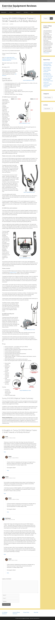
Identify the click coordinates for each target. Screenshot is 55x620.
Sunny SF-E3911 (13, 272)
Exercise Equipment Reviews (19, 5)
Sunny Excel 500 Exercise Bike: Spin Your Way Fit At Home (48, 75)
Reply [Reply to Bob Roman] (5, 554)
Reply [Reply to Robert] (8, 470)
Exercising (27, 12)
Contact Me (49, 1)
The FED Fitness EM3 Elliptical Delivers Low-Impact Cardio (47, 64)
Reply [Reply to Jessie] (5, 451)
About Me (52, 1)
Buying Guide (4, 12)
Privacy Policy (3, 1)
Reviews (12, 12)
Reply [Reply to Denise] (5, 493)
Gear (33, 12)
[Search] (51, 18)
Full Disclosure (46, 52)
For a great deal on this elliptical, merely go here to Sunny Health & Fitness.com (9, 59)
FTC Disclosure (7, 1)
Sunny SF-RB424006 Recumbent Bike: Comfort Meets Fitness (48, 79)
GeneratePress (36, 618)
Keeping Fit (19, 12)
